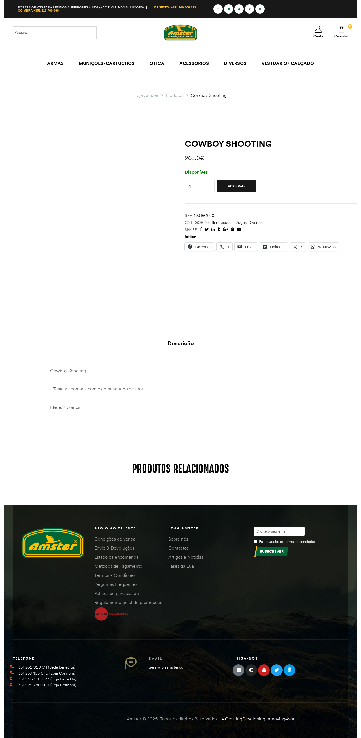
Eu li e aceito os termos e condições (287, 541)
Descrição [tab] (180, 343)
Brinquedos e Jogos (229, 222)
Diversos (256, 222)
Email (155, 658)
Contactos (178, 548)
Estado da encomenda (116, 557)
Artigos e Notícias (185, 557)
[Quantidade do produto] (190, 186)
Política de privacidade (116, 593)
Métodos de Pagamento (118, 566)
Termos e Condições (114, 575)
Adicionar (236, 186)
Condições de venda (114, 539)
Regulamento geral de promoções (128, 602)
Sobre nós (178, 539)
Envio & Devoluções (114, 548)
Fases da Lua (181, 566)
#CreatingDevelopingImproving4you (259, 719)
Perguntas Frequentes (115, 584)
